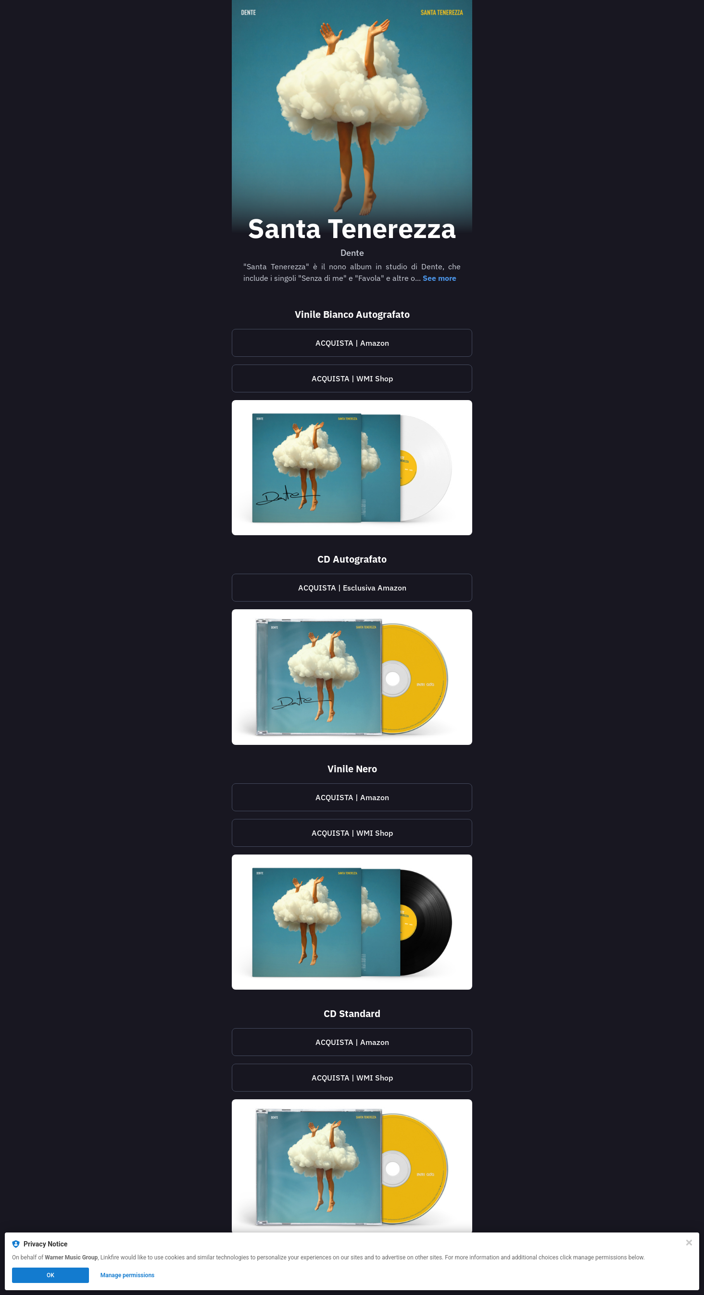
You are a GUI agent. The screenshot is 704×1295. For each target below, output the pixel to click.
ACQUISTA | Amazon (352, 343)
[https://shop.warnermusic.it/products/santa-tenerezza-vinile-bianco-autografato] (352, 378)
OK (50, 1275)
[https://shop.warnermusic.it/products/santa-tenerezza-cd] (352, 1078)
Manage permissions (128, 1275)
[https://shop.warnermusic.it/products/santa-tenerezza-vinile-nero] (352, 833)
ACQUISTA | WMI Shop (352, 378)
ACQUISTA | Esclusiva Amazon (352, 587)
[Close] (689, 1242)
